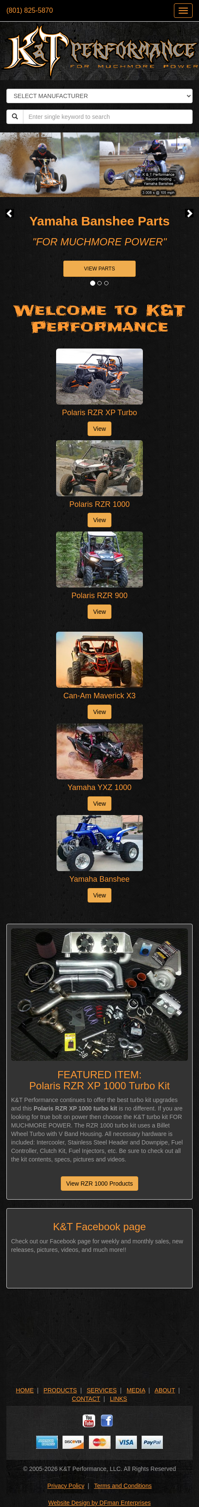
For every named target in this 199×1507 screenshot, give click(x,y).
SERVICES (102, 1390)
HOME (25, 1390)
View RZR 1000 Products (99, 1183)
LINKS (118, 1398)
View (99, 428)
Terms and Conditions (122, 1485)
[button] (10, 213)
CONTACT (86, 1398)
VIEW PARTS (99, 269)
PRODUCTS (60, 1390)
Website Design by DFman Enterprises (99, 1502)
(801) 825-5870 (29, 10)
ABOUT (165, 1390)
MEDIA (136, 1390)
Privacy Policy (65, 1485)
